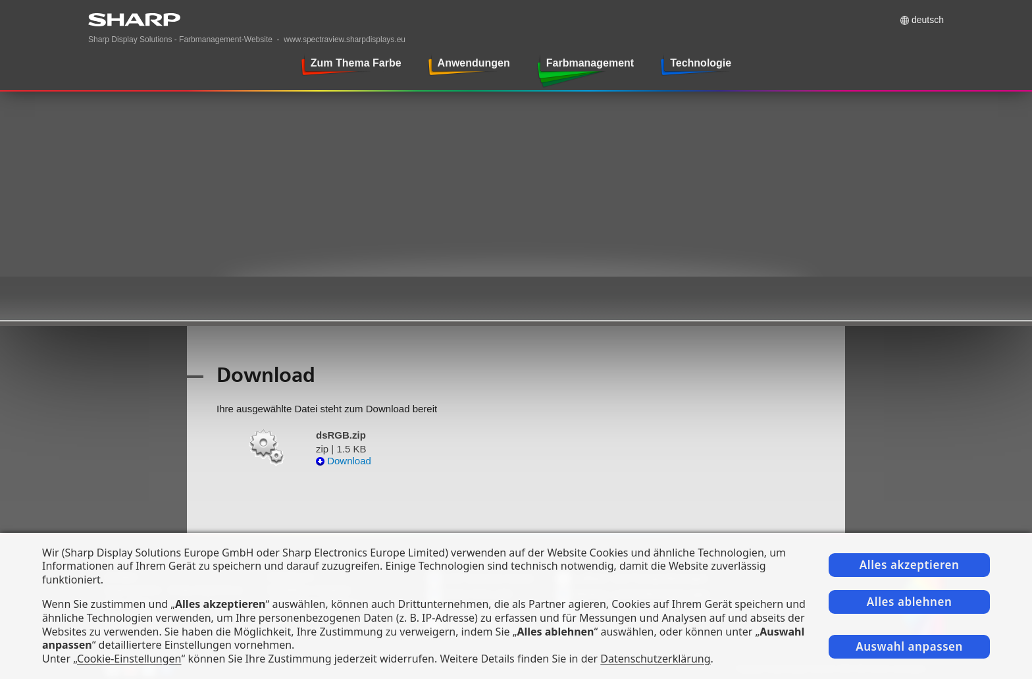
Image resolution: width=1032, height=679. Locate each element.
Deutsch (928, 19)
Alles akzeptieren (910, 564)
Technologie (700, 62)
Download (343, 460)
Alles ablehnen (909, 601)
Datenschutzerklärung (655, 658)
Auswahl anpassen (909, 646)
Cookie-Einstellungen (129, 658)
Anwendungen (474, 62)
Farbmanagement (590, 62)
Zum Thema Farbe (356, 62)
